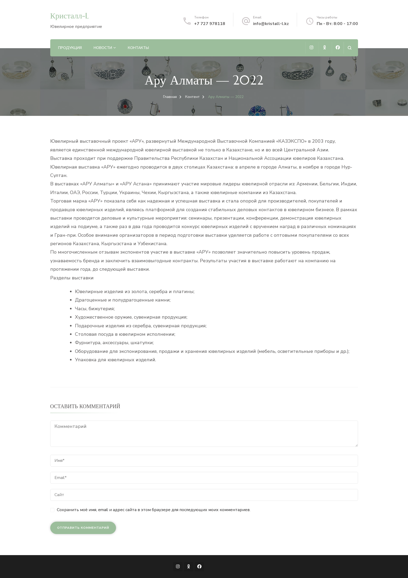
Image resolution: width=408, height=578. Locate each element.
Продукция (70, 47)
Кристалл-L (69, 16)
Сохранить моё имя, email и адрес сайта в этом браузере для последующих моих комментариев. (153, 510)
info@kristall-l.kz (271, 24)
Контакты (138, 47)
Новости (103, 47)
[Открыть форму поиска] (349, 48)
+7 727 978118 (209, 24)
